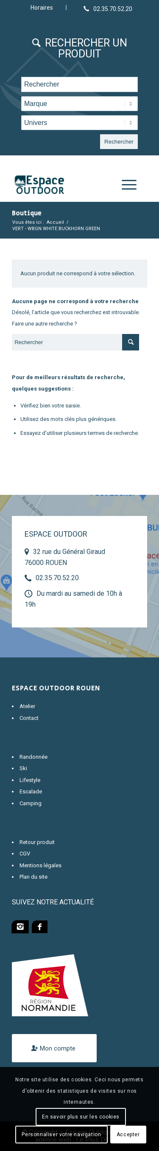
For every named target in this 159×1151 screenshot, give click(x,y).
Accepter (128, 1134)
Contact (29, 718)
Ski (23, 768)
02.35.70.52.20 (57, 578)
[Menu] (125, 185)
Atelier (27, 706)
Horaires (42, 7)
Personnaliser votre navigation (61, 1134)
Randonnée (33, 757)
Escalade (31, 791)
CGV (25, 853)
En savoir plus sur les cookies (81, 1117)
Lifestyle (30, 780)
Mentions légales (40, 865)
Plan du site (33, 877)
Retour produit (37, 842)
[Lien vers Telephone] (108, 8)
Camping (31, 803)
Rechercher (119, 141)
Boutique (27, 213)
